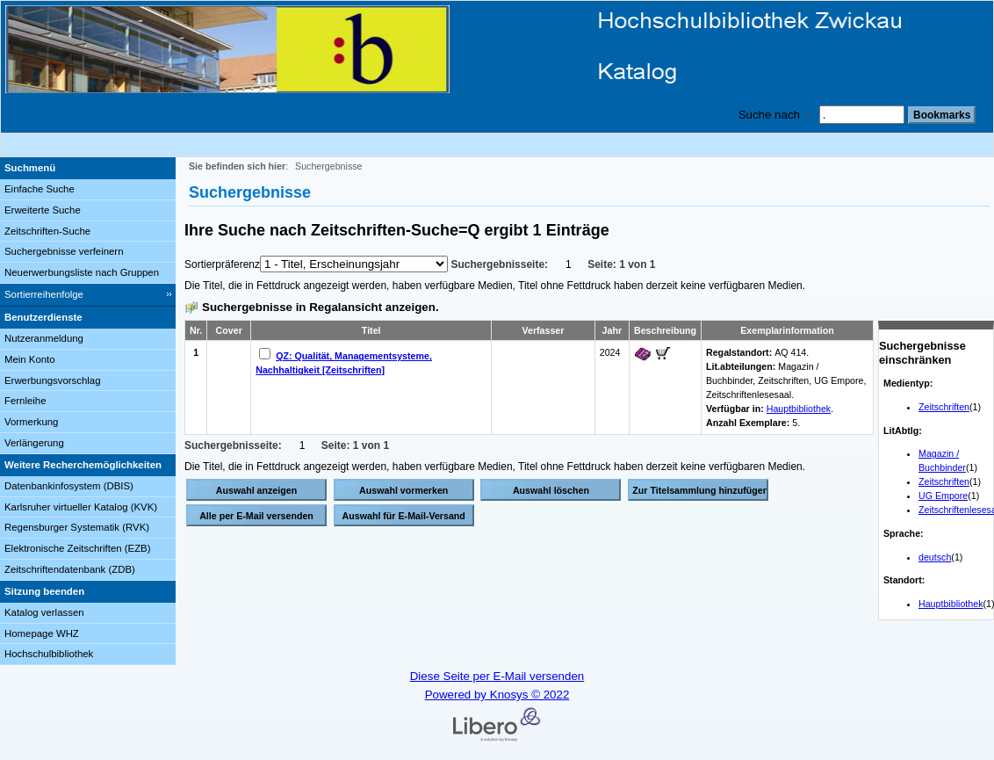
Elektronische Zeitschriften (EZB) (77, 548)
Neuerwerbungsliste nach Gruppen (81, 272)
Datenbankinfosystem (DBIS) (68, 486)
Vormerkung (31, 421)
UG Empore (943, 495)
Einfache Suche (39, 189)
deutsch (934, 557)
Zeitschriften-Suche (47, 231)
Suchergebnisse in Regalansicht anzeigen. (320, 307)
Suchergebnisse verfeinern (64, 251)
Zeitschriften (943, 407)
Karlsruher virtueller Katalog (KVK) (80, 507)
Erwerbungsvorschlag (52, 380)
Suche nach (769, 114)
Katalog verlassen (44, 612)
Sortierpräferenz (222, 264)
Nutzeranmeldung (43, 338)
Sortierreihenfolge (43, 294)
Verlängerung (34, 443)
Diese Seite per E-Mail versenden (497, 676)
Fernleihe (25, 400)
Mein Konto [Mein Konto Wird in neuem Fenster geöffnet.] (29, 359)
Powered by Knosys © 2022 (497, 694)
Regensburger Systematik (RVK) (76, 527)
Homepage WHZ (41, 633)
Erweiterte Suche (42, 210)
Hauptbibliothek (950, 603)
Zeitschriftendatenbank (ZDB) (69, 569)
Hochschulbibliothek (48, 653)
